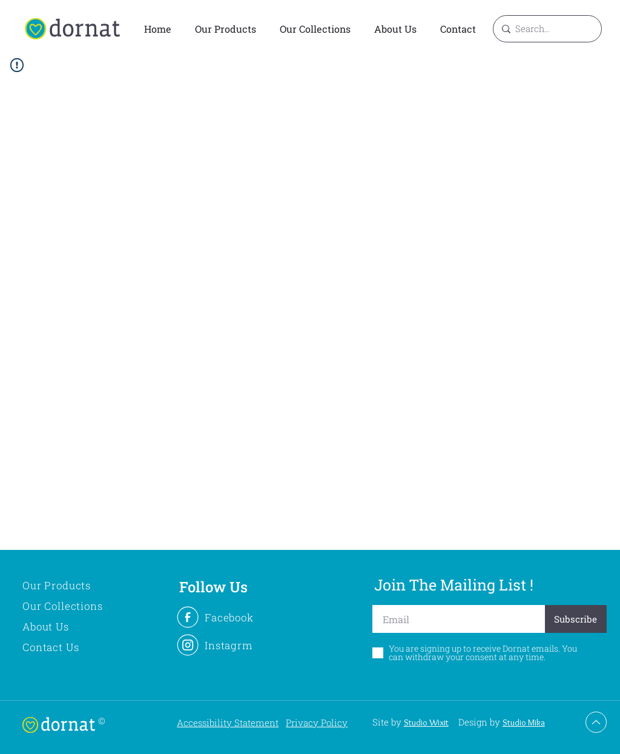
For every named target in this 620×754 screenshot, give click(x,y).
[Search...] (545, 29)
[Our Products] (76, 585)
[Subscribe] (576, 619)
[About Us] (76, 626)
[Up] (596, 722)
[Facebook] (228, 617)
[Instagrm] (228, 645)
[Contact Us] (76, 646)
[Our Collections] (76, 605)
